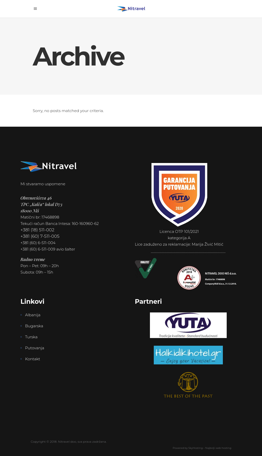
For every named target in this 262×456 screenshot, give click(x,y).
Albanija (32, 314)
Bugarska (34, 325)
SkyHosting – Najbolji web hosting (209, 448)
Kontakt (32, 358)
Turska (31, 336)
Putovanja (34, 347)
